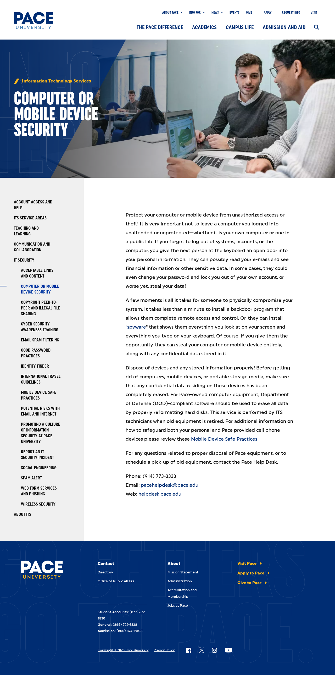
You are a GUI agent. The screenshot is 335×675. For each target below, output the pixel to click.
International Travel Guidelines (40, 379)
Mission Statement (183, 572)
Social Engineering (39, 467)
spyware (136, 327)
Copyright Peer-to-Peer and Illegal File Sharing (40, 308)
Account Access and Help (33, 205)
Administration (180, 581)
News (215, 12)
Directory (105, 572)
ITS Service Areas (30, 217)
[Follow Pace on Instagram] (214, 650)
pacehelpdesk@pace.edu (169, 485)
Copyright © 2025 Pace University (123, 650)
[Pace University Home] (35, 20)
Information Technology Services (56, 81)
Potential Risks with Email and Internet (40, 411)
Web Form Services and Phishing (39, 491)
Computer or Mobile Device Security (40, 289)
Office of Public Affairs (116, 581)
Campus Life (240, 27)
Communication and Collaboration (32, 247)
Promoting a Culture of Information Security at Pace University (40, 433)
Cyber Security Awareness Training (39, 327)
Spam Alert (31, 477)
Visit (314, 12)
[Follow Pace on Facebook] (189, 650)
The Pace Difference (160, 27)
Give (249, 12)
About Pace (170, 12)
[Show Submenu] (180, 12)
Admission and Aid (284, 27)
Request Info (291, 12)
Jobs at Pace (178, 605)
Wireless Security (38, 504)
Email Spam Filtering (40, 340)
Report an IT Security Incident (37, 454)
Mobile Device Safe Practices (38, 395)
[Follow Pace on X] (201, 650)
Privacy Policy (164, 650)
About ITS (22, 514)
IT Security (24, 260)
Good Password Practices (36, 353)
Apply (267, 12)
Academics (204, 27)
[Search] (316, 27)
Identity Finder (35, 366)
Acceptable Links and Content (37, 273)
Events (234, 12)
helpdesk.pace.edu (159, 494)
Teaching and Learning (26, 231)
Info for (195, 12)
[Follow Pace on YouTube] (228, 650)
